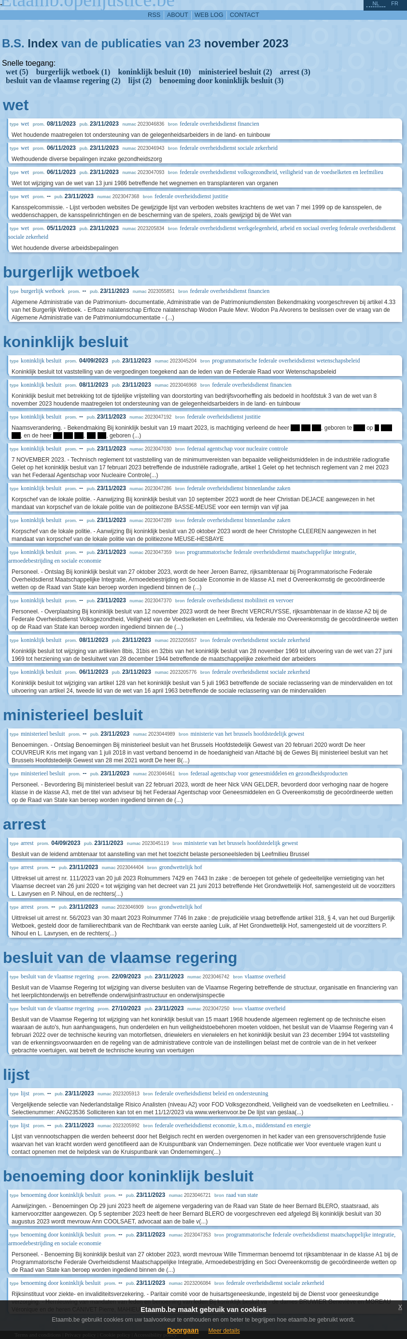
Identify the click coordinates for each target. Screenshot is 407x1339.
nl (375, 3)
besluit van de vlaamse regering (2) (63, 80)
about (177, 14)
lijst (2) (139, 80)
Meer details (223, 1330)
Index (43, 43)
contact (244, 14)
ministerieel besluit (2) (235, 72)
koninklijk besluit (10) (154, 72)
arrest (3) (295, 72)
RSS (154, 14)
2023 (275, 43)
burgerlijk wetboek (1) (73, 72)
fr (394, 3)
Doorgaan (182, 1330)
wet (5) (17, 72)
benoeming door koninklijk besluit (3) (221, 80)
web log (209, 14)
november (232, 43)
